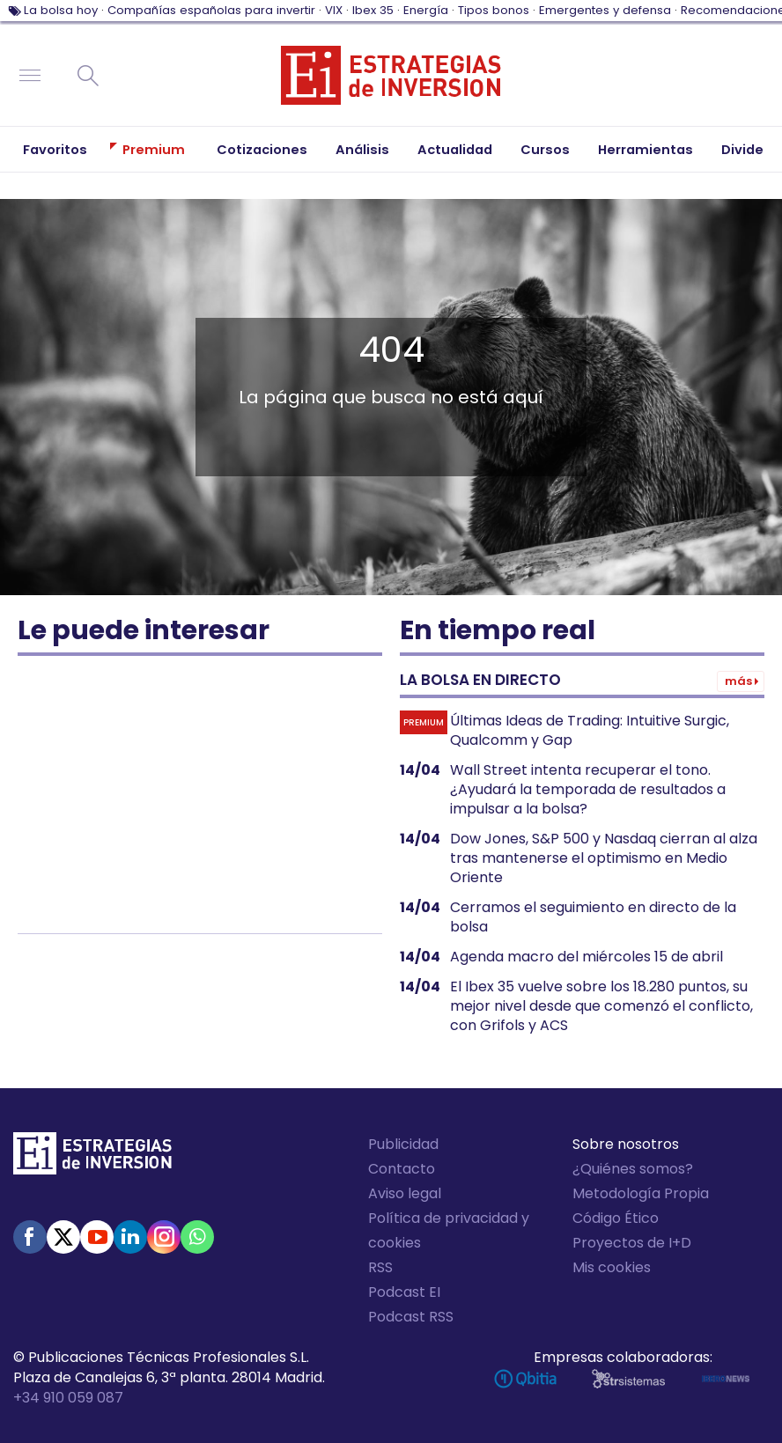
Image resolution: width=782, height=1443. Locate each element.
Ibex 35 (373, 10)
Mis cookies (611, 1267)
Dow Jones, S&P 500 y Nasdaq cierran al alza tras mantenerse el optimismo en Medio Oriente (603, 858)
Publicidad (403, 1144)
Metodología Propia (640, 1193)
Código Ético (615, 1218)
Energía (425, 10)
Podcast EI (404, 1292)
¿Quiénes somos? (632, 1169)
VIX (334, 10)
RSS (380, 1267)
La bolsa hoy (61, 10)
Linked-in (130, 1237)
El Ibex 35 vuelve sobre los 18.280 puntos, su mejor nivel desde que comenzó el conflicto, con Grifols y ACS (601, 1006)
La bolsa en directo (480, 679)
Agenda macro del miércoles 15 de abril (586, 957)
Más (738, 681)
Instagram (164, 1237)
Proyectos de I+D (631, 1243)
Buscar (88, 76)
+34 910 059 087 (68, 1398)
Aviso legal (404, 1193)
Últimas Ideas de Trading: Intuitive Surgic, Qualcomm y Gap (589, 730)
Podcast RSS (411, 1317)
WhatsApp (197, 1237)
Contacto (401, 1169)
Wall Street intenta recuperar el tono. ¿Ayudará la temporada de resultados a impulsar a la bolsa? (588, 790)
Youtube (97, 1237)
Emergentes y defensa (605, 10)
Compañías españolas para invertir (211, 10)
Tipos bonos (493, 10)
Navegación (30, 76)
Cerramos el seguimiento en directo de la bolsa (593, 917)
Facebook (30, 1237)
